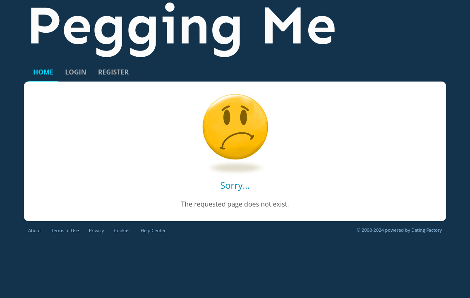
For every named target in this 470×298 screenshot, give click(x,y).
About (34, 230)
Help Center (153, 230)
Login (75, 72)
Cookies (122, 230)
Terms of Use (65, 230)
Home (43, 72)
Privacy (96, 230)
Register (113, 72)
